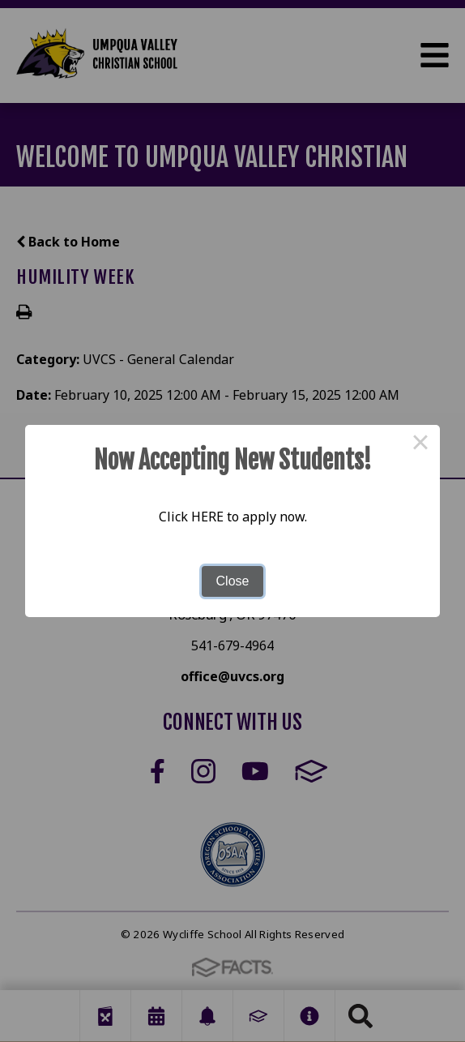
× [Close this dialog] (420, 444)
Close (233, 581)
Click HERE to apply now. (233, 516)
